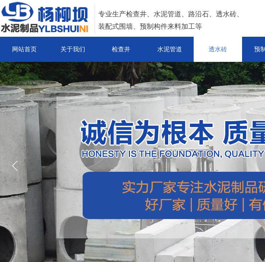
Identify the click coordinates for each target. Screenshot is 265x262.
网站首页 (24, 49)
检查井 (121, 49)
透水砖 (218, 49)
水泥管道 (169, 49)
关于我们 (72, 49)
